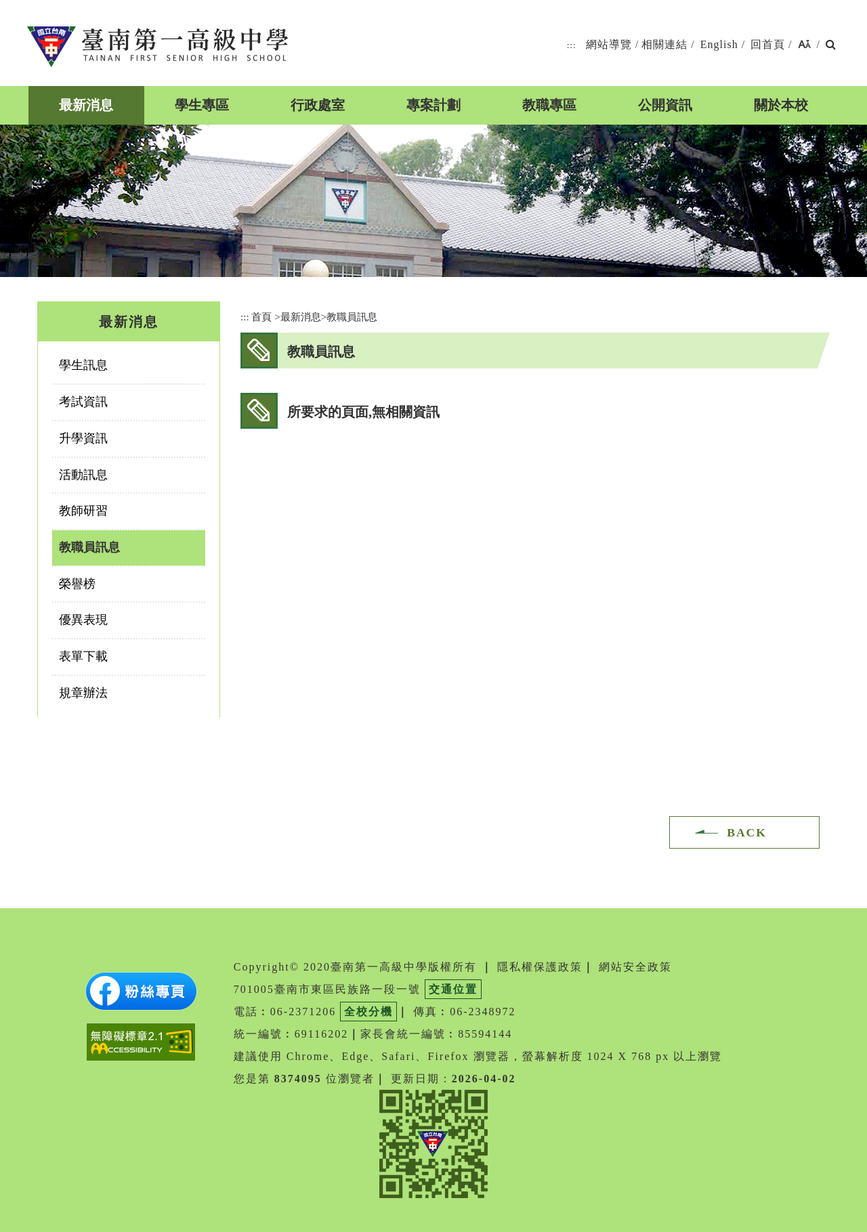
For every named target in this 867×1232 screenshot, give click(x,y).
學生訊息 (83, 365)
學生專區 (202, 105)
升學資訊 (83, 438)
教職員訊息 (89, 547)
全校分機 (368, 1011)
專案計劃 (433, 105)
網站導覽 (609, 44)
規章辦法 (83, 693)
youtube (759, 350)
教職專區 (549, 105)
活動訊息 (83, 475)
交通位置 (453, 989)
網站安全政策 (635, 967)
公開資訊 (665, 105)
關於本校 (781, 105)
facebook (728, 350)
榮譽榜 (77, 584)
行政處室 (318, 105)
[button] (804, 45)
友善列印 (791, 350)
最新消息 (86, 105)
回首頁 (767, 44)
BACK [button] (747, 832)
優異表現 (83, 619)
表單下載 (83, 656)
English (719, 44)
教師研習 (83, 510)
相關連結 (664, 44)
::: (571, 45)
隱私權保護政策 (540, 967)
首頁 (261, 316)
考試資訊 (83, 401)
